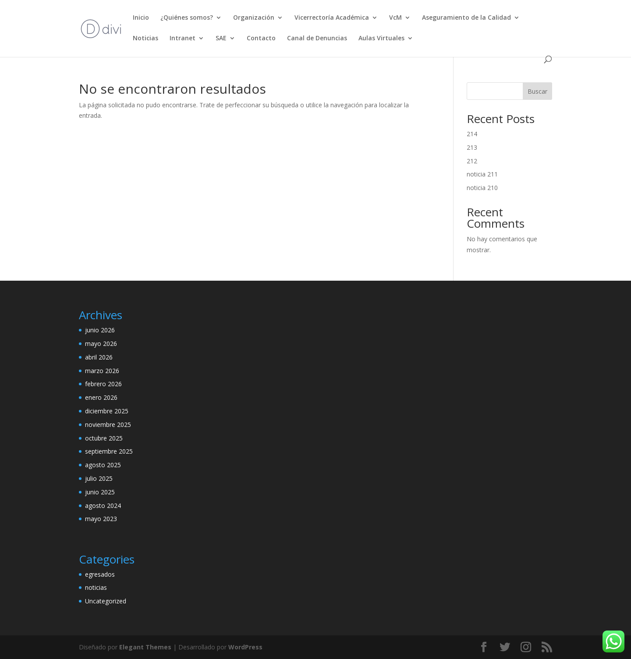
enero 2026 (101, 397)
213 (472, 147)
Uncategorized (105, 601)
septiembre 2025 (109, 451)
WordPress (245, 647)
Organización (253, 17)
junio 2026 (100, 330)
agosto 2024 (103, 505)
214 (472, 134)
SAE (221, 38)
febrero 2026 (103, 384)
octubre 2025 (104, 438)
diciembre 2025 (106, 411)
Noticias (145, 38)
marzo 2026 (102, 371)
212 (472, 161)
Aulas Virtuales (381, 38)
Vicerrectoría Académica (331, 17)
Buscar (537, 91)
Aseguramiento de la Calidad (466, 17)
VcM (395, 17)
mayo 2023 (101, 519)
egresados (100, 574)
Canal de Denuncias (317, 38)
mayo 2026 (101, 343)
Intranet (182, 38)
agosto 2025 (103, 465)
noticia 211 (482, 174)
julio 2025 (99, 478)
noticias (96, 587)
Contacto (261, 38)
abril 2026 (99, 357)
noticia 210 (482, 187)
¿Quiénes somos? (186, 17)
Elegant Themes (145, 647)
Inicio (141, 17)
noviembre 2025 (108, 424)
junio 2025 (100, 492)
